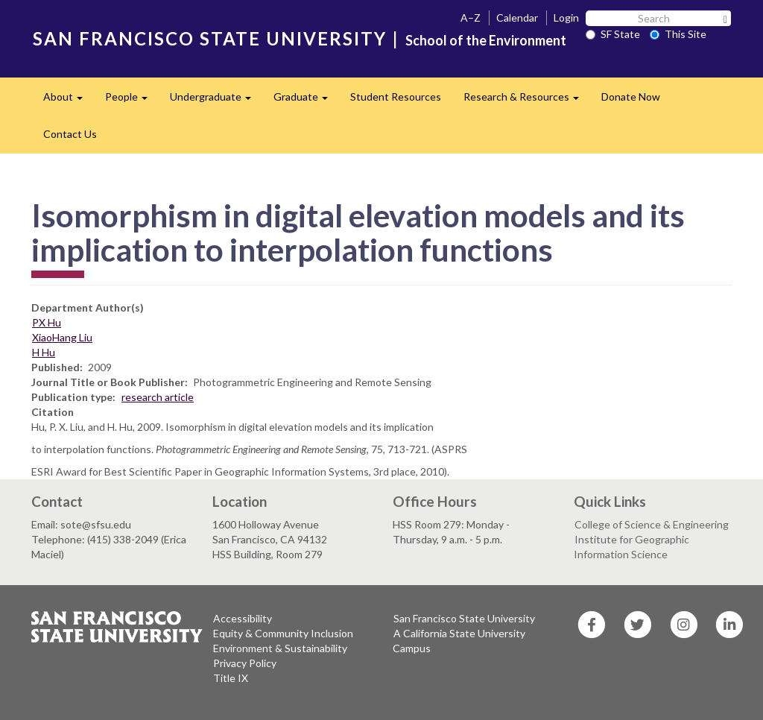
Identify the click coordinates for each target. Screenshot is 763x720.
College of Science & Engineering (651, 524)
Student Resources (395, 96)
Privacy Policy (244, 663)
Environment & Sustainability (280, 648)
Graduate (306, 101)
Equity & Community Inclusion (283, 633)
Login (566, 17)
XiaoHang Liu (62, 337)
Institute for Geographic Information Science (631, 546)
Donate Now (630, 96)
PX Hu (46, 322)
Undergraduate (216, 101)
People (132, 101)
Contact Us (70, 133)
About (68, 101)
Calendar (517, 17)
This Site (678, 34)
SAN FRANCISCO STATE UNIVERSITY (210, 38)
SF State (613, 34)
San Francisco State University (464, 618)
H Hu (43, 352)
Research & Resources (526, 101)
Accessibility (242, 618)
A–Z (470, 17)
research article (157, 397)
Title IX (230, 678)
